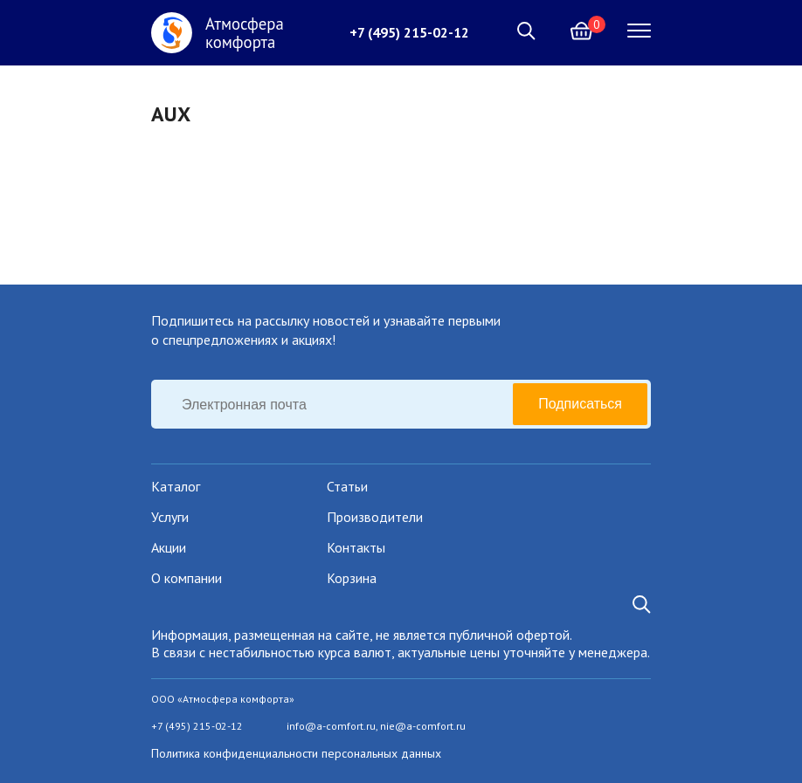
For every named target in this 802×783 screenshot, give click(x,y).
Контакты (356, 547)
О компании (186, 578)
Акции (168, 547)
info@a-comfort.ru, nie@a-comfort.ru (376, 725)
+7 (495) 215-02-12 (409, 32)
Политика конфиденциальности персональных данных (296, 753)
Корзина (352, 578)
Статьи (347, 486)
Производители (375, 516)
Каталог (175, 486)
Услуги (170, 516)
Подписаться (580, 403)
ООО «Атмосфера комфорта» (222, 698)
